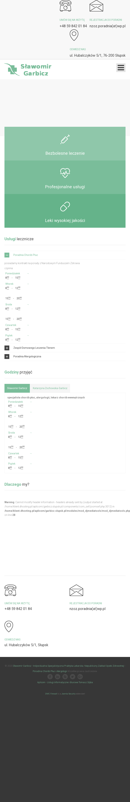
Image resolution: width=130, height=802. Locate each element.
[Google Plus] (80, 700)
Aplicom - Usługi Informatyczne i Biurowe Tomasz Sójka (65, 705)
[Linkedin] (57, 700)
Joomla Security (68, 717)
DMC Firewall (51, 717)
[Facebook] (50, 700)
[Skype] (65, 700)
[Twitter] (72, 700)
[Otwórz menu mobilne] (121, 67)
